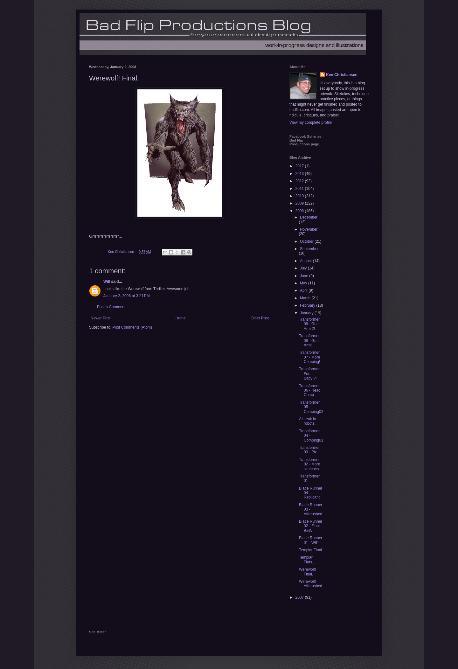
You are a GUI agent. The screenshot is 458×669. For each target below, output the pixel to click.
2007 (300, 597)
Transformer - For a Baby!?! (310, 373)
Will (106, 281)
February (308, 305)
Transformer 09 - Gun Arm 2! (309, 324)
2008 (300, 211)
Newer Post (100, 318)
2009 (300, 203)
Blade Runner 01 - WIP (310, 540)
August (306, 261)
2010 (300, 196)
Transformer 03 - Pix (309, 449)
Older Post (260, 318)
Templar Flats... (307, 559)
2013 (300, 173)
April (304, 290)
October (307, 241)
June (304, 276)
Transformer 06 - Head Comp (310, 390)
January (307, 313)
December (308, 217)
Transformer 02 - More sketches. (309, 464)
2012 (300, 181)
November (308, 229)
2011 (300, 188)
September (309, 249)
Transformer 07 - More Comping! (309, 357)
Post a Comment (111, 307)
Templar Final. (311, 550)
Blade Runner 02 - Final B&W (310, 526)
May (304, 283)
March (306, 298)
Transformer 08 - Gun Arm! (309, 340)
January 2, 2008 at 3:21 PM (126, 296)
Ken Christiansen (341, 75)
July (304, 268)
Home (181, 318)
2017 (300, 166)
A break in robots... (308, 421)
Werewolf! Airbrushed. (311, 583)
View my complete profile (310, 122)
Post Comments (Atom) (132, 327)
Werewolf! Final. (307, 571)
